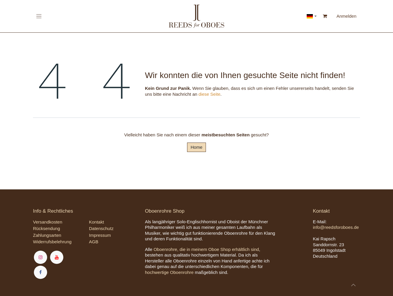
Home (196, 147)
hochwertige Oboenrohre (169, 272)
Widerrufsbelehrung (52, 241)
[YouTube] (56, 257)
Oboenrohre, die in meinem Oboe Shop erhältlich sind (206, 249)
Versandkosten (47, 221)
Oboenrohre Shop (164, 211)
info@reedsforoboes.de (336, 227)
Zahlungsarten (47, 235)
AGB (93, 241)
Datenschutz (101, 228)
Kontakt (96, 221)
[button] (353, 285)
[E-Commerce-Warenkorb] (325, 16)
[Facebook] (40, 272)
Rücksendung (46, 228)
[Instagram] (40, 257)
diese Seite (209, 94)
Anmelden (346, 16)
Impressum (100, 235)
